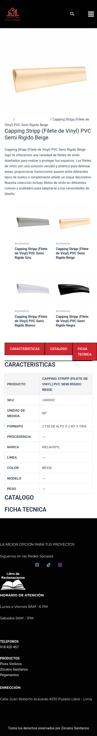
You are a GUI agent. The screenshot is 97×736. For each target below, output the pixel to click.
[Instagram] (60, 564)
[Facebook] (37, 564)
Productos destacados (32, 119)
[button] (72, 14)
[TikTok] (48, 564)
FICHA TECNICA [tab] (84, 351)
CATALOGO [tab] (58, 349)
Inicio (9, 119)
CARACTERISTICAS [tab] (24, 349)
